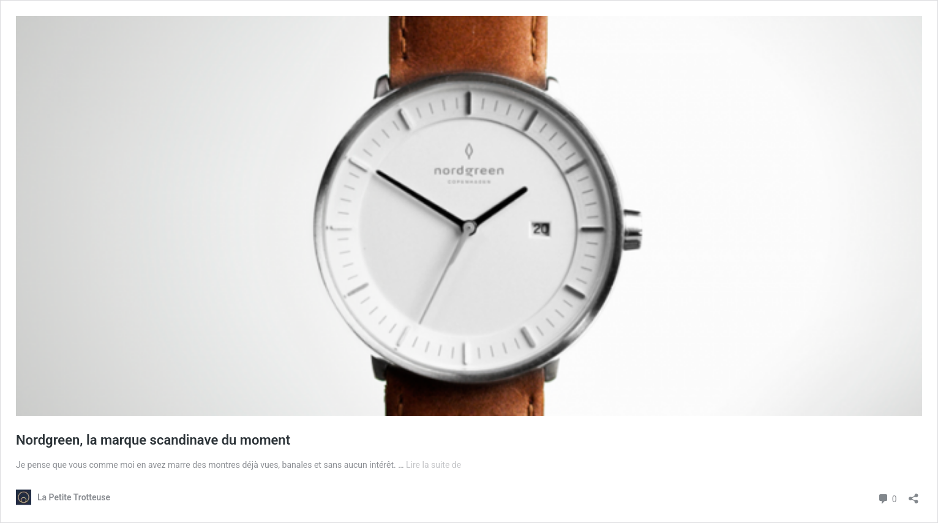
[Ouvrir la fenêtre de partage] (913, 494)
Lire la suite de (433, 465)
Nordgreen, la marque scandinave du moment (153, 440)
